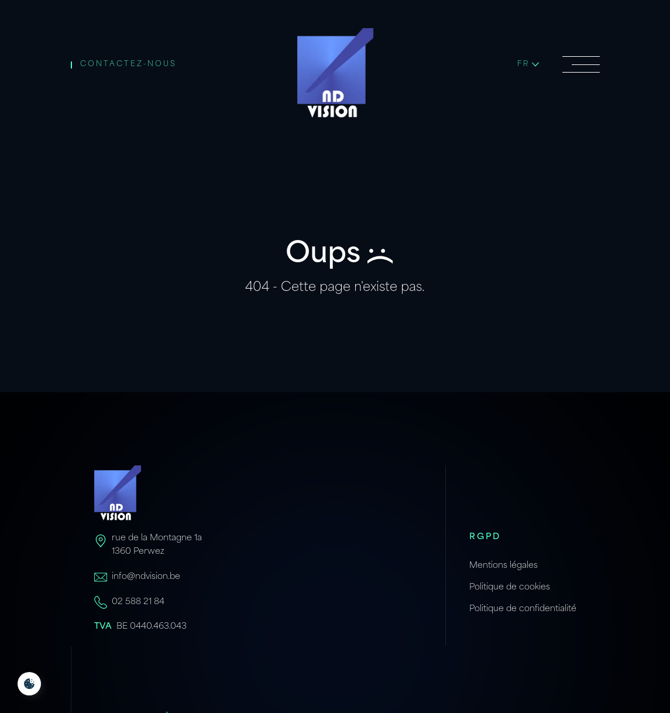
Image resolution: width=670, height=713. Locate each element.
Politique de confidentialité (522, 609)
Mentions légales (503, 565)
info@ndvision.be (146, 577)
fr (528, 64)
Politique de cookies (509, 587)
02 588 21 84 (138, 602)
